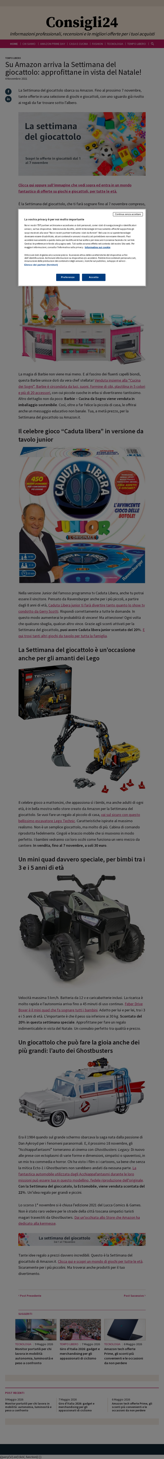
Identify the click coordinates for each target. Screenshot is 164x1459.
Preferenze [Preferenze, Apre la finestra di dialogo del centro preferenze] (68, 277)
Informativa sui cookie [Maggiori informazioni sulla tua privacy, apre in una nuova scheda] (97, 247)
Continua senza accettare (128, 214)
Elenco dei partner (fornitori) (41, 265)
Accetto (94, 277)
